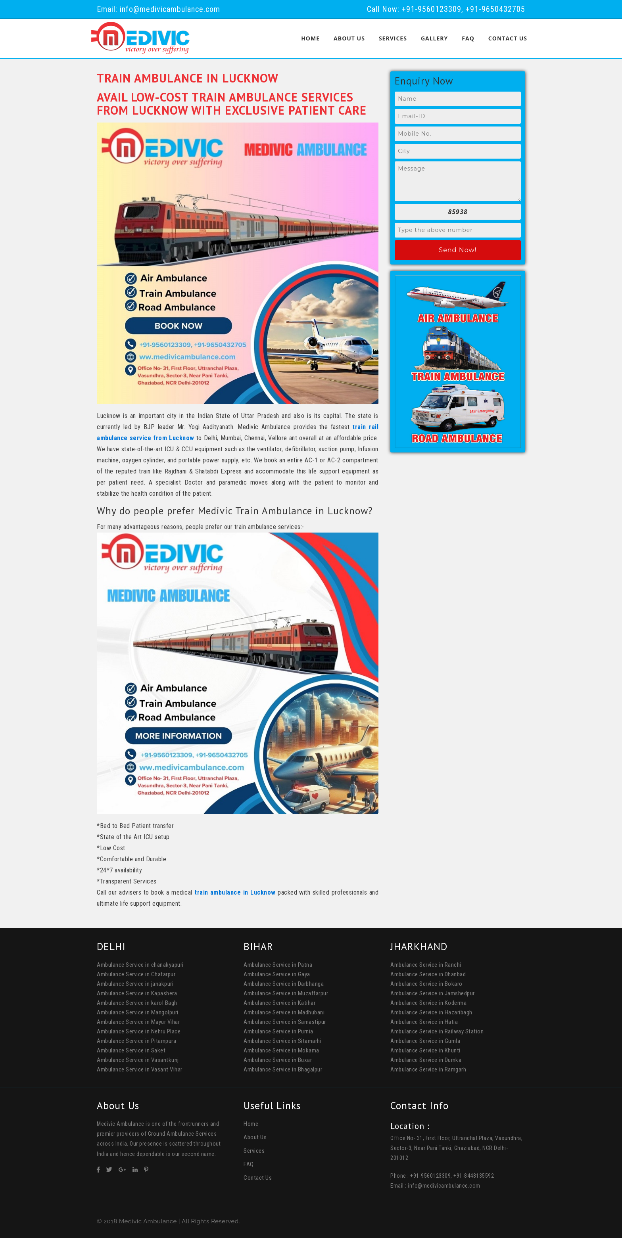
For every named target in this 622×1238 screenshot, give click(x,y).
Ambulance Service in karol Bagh (137, 1002)
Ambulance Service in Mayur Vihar (138, 1021)
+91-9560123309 (431, 9)
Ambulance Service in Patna (278, 964)
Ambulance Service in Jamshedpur (432, 993)
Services (393, 38)
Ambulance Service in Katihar (279, 1002)
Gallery (434, 38)
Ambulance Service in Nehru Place (138, 1031)
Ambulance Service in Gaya (277, 973)
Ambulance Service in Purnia (278, 1031)
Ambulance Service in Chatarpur (136, 973)
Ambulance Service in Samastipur (285, 1021)
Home (310, 38)
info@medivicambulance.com (170, 9)
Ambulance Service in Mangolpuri (138, 1012)
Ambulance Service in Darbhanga (284, 983)
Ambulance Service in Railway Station (437, 1031)
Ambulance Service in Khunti (425, 1050)
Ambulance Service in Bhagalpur (283, 1069)
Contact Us (507, 38)
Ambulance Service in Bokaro (426, 983)
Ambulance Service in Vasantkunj (138, 1059)
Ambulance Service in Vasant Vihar (139, 1069)
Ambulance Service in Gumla (425, 1040)
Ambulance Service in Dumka (425, 1059)
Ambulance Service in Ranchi (425, 964)
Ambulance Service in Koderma (428, 1002)
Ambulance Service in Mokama (281, 1050)
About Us (349, 38)
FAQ (468, 38)
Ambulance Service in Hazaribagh (431, 1012)
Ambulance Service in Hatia (424, 1021)
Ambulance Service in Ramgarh (428, 1069)
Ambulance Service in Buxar (278, 1059)
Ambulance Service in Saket (131, 1050)
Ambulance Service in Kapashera (137, 993)
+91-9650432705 (495, 9)
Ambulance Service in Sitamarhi (282, 1040)
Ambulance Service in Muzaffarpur (286, 993)
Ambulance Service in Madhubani (284, 1012)
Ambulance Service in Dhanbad (428, 973)
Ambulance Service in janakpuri (135, 983)
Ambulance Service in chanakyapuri (140, 964)
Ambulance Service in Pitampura (136, 1040)
